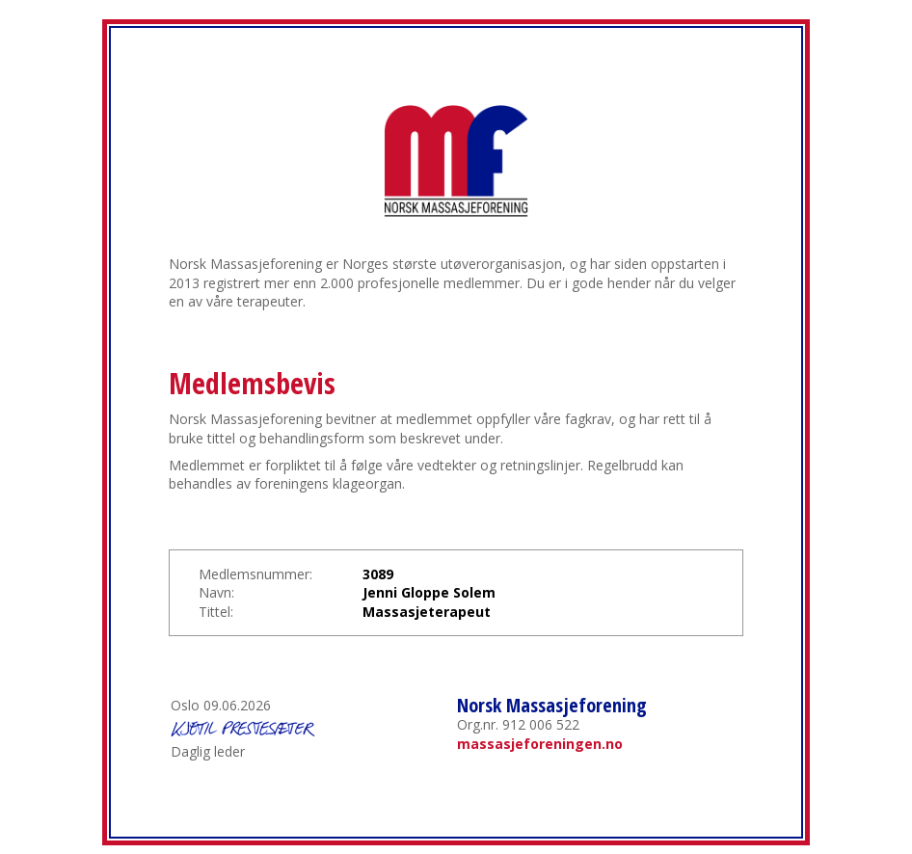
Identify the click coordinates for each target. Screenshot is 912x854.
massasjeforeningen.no (540, 743)
